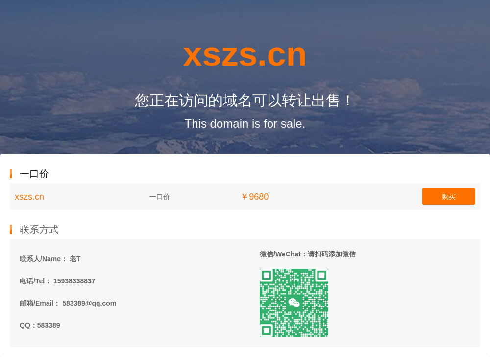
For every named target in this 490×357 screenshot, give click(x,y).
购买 (449, 197)
